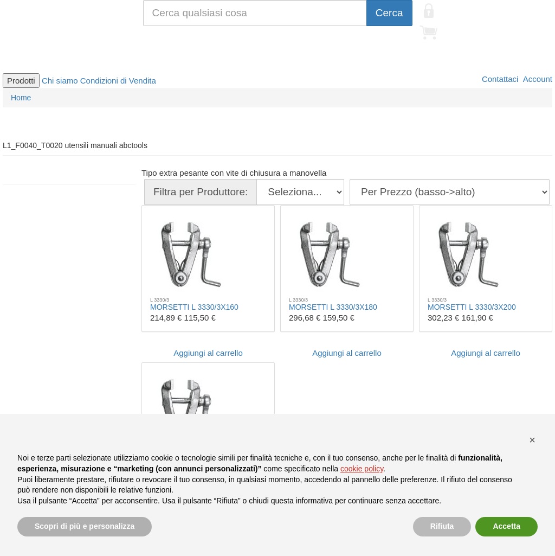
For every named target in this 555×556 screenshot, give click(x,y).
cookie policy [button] (361, 468)
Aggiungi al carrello (208, 352)
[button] (532, 440)
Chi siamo (60, 80)
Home (21, 97)
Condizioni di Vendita (118, 80)
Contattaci (499, 79)
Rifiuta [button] (442, 526)
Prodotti (21, 80)
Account (536, 79)
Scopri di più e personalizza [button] (84, 526)
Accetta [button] (506, 526)
